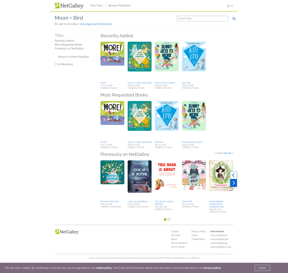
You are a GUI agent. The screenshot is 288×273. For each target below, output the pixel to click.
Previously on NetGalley (69, 48)
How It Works (178, 247)
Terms (195, 235)
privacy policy (212, 267)
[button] (56, 24)
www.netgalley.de (219, 239)
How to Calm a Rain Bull (140, 83)
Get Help (175, 235)
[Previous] (233, 175)
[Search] (202, 18)
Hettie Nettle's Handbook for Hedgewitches (216, 204)
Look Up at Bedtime (137, 201)
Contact (175, 231)
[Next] (233, 183)
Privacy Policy (199, 231)
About (174, 239)
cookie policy (104, 267)
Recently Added (64, 40)
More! (103, 83)
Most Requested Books (68, 44)
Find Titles (96, 5)
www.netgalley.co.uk (220, 247)
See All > (228, 153)
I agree (262, 267)
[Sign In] (230, 6)
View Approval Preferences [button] (96, 24)
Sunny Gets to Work (165, 83)
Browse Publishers (120, 5)
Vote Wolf (187, 201)
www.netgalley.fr (218, 235)
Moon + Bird (69, 18)
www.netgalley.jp (219, 243)
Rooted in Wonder (109, 201)
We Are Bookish (179, 243)
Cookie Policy (198, 239)
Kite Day (186, 83)
